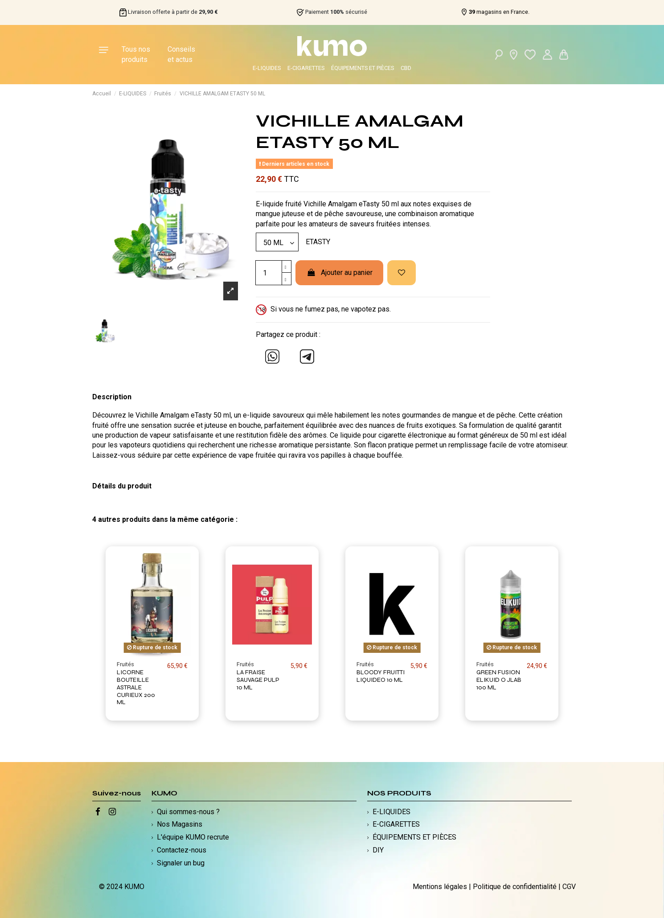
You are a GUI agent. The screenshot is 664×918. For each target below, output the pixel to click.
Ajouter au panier (339, 272)
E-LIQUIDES (267, 68)
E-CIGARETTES (305, 68)
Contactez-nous (181, 850)
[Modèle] (277, 242)
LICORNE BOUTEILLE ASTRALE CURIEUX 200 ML (136, 687)
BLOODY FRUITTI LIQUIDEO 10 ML (381, 676)
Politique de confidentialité (515, 886)
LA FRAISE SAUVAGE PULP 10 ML (258, 679)
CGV (569, 886)
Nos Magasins (179, 824)
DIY (378, 850)
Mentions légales (440, 886)
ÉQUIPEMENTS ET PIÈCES (362, 68)
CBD (406, 68)
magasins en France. (499, 12)
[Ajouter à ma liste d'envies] (401, 272)
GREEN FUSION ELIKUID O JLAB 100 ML (498, 679)
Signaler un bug (181, 863)
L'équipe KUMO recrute (193, 837)
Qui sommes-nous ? (188, 811)
